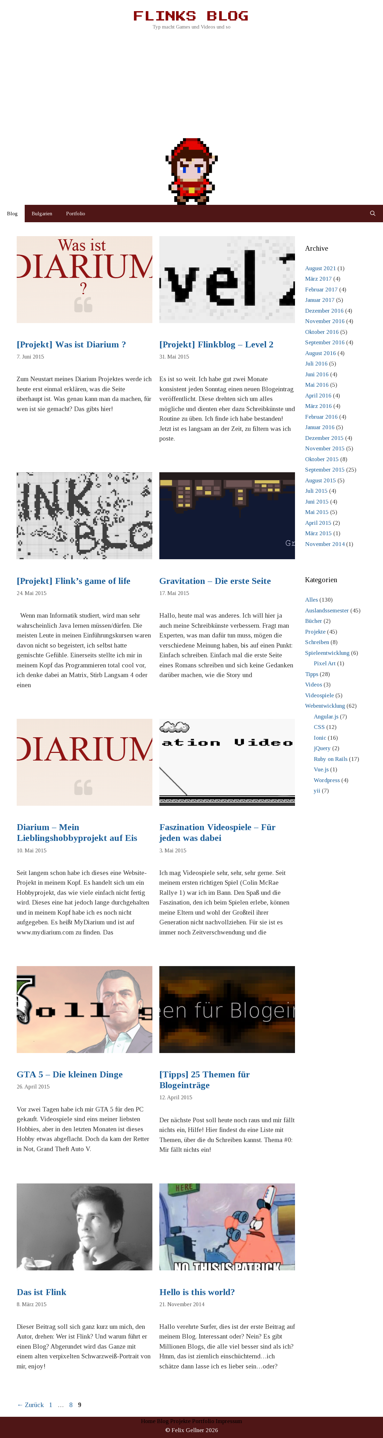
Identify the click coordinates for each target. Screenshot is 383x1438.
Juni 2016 (317, 374)
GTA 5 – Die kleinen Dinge (70, 1074)
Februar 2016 (321, 416)
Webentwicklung (325, 705)
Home (148, 1421)
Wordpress (327, 780)
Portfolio (75, 213)
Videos (313, 684)
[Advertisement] (191, 83)
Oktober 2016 (322, 332)
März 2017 (318, 278)
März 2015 (318, 533)
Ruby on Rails (331, 759)
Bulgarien (42, 213)
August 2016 (320, 353)
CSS (319, 727)
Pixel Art (325, 663)
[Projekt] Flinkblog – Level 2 (216, 344)
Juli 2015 (316, 491)
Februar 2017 (321, 289)
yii (317, 790)
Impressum (229, 1421)
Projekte (315, 631)
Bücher (313, 621)
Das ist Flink (41, 1292)
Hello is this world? (197, 1292)
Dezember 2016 (324, 310)
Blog (12, 213)
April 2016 (318, 395)
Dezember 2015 (324, 438)
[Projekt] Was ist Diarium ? (71, 344)
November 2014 (325, 544)
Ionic (320, 737)
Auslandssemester (327, 610)
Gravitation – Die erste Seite (215, 581)
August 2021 (320, 268)
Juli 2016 (316, 363)
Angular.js (326, 716)
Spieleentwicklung (327, 653)
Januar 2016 (320, 427)
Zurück (30, 1404)
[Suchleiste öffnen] (372, 213)
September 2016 (325, 342)
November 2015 (325, 448)
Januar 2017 (320, 300)
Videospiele (319, 695)
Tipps (311, 674)
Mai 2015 (317, 512)
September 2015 (325, 469)
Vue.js (321, 769)
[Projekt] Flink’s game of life (73, 581)
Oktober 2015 (322, 459)
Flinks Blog (191, 16)
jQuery (322, 748)
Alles (311, 599)
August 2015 (320, 480)
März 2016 (318, 406)
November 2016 (325, 321)
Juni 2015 (317, 501)
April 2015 (318, 523)
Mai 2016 (317, 384)
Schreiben (317, 642)
